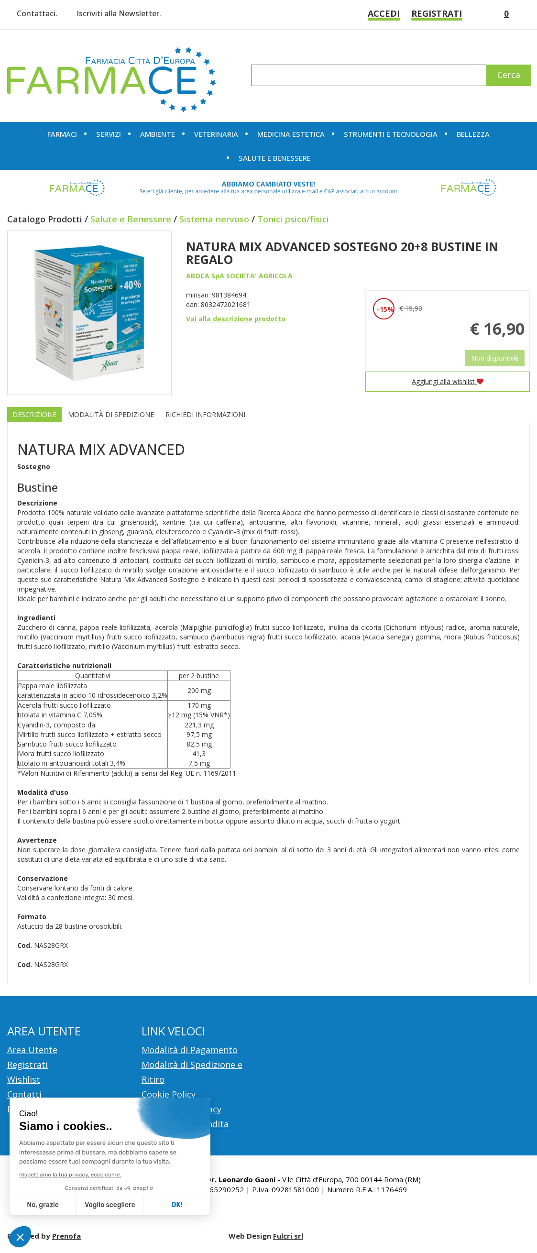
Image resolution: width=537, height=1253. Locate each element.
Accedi (384, 13)
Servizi (108, 134)
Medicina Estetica (291, 134)
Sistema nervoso (214, 219)
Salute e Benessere (130, 219)
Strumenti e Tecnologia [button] (391, 134)
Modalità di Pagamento (190, 1049)
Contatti (24, 1094)
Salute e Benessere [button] (275, 158)
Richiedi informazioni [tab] (205, 414)
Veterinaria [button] (216, 134)
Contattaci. (37, 13)
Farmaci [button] (62, 134)
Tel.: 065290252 (217, 1189)
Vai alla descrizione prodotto (235, 318)
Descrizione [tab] (34, 414)
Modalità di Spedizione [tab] (111, 414)
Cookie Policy (169, 1094)
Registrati (436, 13)
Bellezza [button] (473, 134)
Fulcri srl (288, 1236)
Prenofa (66, 1236)
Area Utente (32, 1049)
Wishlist (477, 14)
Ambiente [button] (157, 134)
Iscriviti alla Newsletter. (119, 13)
